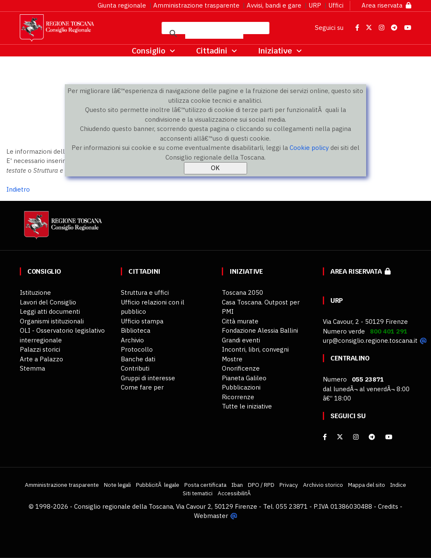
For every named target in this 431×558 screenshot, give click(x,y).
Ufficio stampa (142, 321)
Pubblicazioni (241, 387)
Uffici (335, 5)
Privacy (288, 485)
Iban (237, 485)
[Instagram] (356, 437)
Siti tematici (198, 493)
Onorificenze (241, 368)
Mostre (232, 359)
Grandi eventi (241, 340)
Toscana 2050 (242, 292)
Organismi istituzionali (52, 321)
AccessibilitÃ (235, 493)
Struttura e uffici (145, 292)
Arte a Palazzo (41, 359)
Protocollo (137, 349)
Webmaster (211, 516)
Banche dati (138, 359)
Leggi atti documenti (50, 311)
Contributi (135, 368)
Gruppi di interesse (148, 378)
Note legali (117, 485)
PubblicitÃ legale (157, 485)
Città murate (240, 321)
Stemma (32, 368)
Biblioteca (135, 330)
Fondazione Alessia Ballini (260, 330)
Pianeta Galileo (244, 378)
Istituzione (35, 292)
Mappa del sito (366, 485)
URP (315, 5)
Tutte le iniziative (247, 406)
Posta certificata (205, 485)
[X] (340, 437)
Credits (388, 506)
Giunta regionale (122, 5)
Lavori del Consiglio (48, 302)
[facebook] (325, 437)
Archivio (132, 340)
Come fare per (142, 387)
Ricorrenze (238, 397)
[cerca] (214, 34)
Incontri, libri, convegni (255, 349)
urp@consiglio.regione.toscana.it (370, 340)
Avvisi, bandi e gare (274, 5)
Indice (398, 485)
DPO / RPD (261, 485)
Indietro (18, 189)
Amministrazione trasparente (196, 5)
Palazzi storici (40, 349)
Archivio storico (323, 485)
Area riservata (386, 5)
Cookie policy (309, 148)
